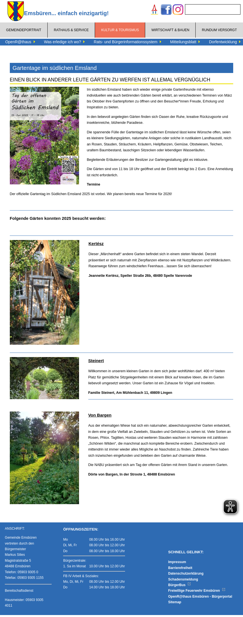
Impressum (177, 564)
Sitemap (174, 604)
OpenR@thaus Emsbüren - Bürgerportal (200, 598)
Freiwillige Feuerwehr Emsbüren (196, 593)
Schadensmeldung (183, 581)
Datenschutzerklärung (185, 575)
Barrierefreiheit (180, 570)
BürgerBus (179, 587)
